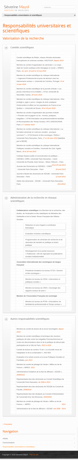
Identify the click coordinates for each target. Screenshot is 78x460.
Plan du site (33, 455)
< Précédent (7, 424)
